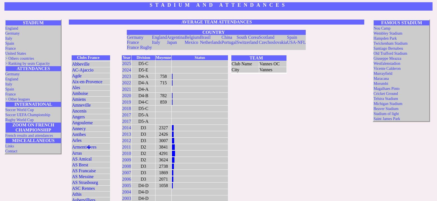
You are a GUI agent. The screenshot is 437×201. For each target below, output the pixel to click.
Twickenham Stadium (390, 43)
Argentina (176, 37)
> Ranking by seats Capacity (27, 63)
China (227, 37)
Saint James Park (386, 119)
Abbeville (80, 64)
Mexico (191, 42)
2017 (126, 115)
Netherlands (210, 42)
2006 (126, 179)
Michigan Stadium (387, 104)
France (10, 48)
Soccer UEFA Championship (27, 115)
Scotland (267, 37)
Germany (12, 33)
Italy (9, 38)
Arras (77, 153)
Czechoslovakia (273, 42)
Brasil (205, 37)
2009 (126, 159)
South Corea (248, 37)
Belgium (192, 37)
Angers (78, 116)
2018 (126, 108)
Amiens (79, 99)
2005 (126, 185)
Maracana (381, 78)
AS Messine (83, 176)
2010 (126, 153)
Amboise (80, 93)
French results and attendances (29, 135)
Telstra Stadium (385, 99)
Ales (76, 87)
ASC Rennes (83, 188)
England (11, 28)
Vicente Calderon (387, 68)
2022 (126, 82)
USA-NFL (296, 42)
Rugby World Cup (19, 120)
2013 (126, 134)
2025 (126, 63)
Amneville (81, 105)
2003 (126, 198)
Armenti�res (84, 147)
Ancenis (79, 111)
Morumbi (380, 84)
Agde (77, 75)
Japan (172, 42)
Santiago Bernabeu (388, 48)
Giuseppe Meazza (387, 58)
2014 (126, 127)
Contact (11, 151)
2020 (126, 95)
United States (15, 53)
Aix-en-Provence (87, 81)
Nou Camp (381, 28)
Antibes (79, 134)
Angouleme (82, 122)
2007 (126, 172)
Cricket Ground (385, 94)
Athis (77, 194)
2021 (126, 89)
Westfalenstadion (386, 63)
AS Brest (80, 164)
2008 (126, 166)
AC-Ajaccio (82, 70)
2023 (126, 76)
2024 (126, 70)
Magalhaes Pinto (386, 89)
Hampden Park (385, 38)
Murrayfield (382, 73)
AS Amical (82, 159)
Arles (77, 140)
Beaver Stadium (386, 109)
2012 (126, 140)
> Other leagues (17, 99)
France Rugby (139, 47)
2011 (126, 147)
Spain (9, 43)
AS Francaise (84, 170)
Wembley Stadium (387, 33)
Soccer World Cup (19, 110)
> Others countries (19, 58)
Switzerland (247, 42)
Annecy (79, 128)
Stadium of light (386, 114)
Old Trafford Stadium (390, 53)
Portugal (229, 42)
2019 (126, 102)
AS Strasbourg (85, 182)
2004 (126, 192)
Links (9, 146)
